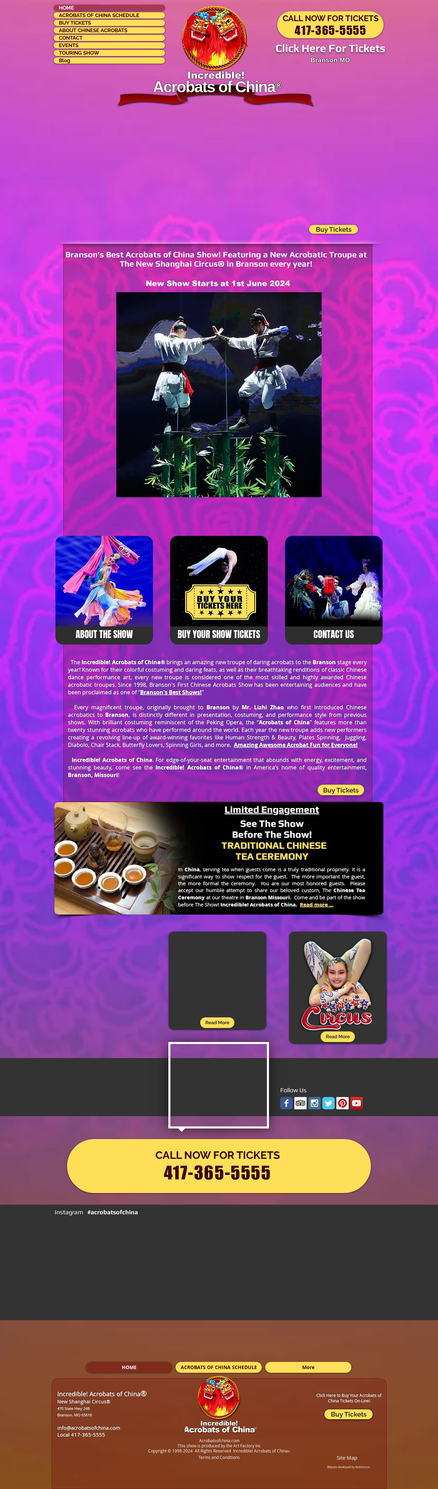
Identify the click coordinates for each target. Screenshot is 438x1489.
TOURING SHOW (79, 53)
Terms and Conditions (219, 1457)
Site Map (347, 1457)
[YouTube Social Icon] (356, 1103)
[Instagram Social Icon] (314, 1103)
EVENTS (68, 45)
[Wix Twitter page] (328, 1103)
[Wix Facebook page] (286, 1103)
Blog (64, 60)
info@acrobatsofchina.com (88, 1427)
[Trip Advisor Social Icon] (300, 1103)
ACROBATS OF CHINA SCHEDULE (99, 15)
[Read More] (338, 1036)
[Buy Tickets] (341, 790)
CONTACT (70, 38)
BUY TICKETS (75, 23)
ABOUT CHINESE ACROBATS (93, 30)
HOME (66, 8)
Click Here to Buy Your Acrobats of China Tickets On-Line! (348, 1397)
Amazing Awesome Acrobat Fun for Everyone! (296, 744)
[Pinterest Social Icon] (342, 1103)
